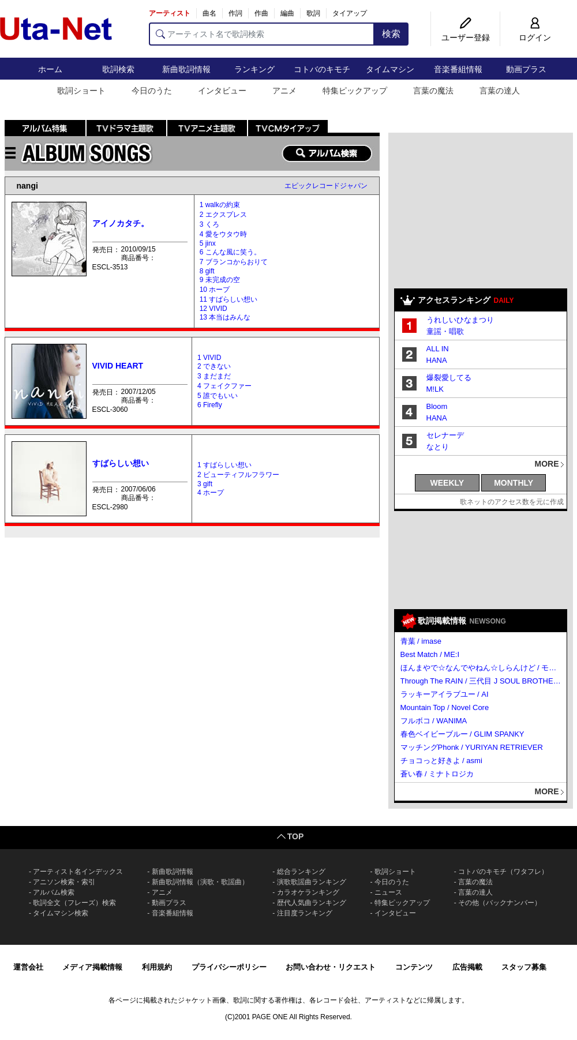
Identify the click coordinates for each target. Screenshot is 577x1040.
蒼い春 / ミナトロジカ (437, 773)
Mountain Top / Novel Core (444, 707)
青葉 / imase (421, 641)
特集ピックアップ (355, 90)
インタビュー (222, 90)
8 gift (207, 271)
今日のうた (152, 90)
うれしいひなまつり (460, 320)
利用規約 (157, 967)
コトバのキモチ (322, 69)
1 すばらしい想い (224, 465)
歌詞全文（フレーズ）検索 (74, 903)
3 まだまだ (214, 376)
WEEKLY (447, 482)
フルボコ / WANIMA (433, 720)
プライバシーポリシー (229, 967)
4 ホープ (210, 493)
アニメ (284, 90)
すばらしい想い (120, 463)
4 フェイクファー (224, 386)
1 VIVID (209, 358)
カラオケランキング (308, 892)
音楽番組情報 (458, 69)
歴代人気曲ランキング (311, 903)
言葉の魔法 (433, 90)
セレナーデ (445, 435)
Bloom (437, 406)
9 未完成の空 (220, 280)
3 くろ (209, 224)
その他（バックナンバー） (499, 903)
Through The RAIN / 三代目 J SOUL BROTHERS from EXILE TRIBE (481, 681)
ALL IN (437, 348)
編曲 (287, 13)
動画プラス (526, 69)
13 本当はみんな (225, 317)
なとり (437, 446)
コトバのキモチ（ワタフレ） (503, 872)
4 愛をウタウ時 (223, 234)
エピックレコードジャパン (326, 186)
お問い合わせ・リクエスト (331, 967)
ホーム (50, 69)
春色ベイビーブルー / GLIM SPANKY (462, 734)
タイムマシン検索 (60, 913)
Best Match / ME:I (430, 654)
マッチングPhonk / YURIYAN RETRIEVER (471, 747)
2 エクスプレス (223, 215)
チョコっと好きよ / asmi (441, 760)
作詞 (235, 13)
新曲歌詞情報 (186, 69)
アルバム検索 (53, 892)
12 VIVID (213, 309)
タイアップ (349, 13)
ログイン (535, 37)
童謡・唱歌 (445, 331)
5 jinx (208, 243)
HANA (436, 360)
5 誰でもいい (217, 396)
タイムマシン (390, 69)
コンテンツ (414, 967)
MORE (547, 463)
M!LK (435, 389)
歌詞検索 (118, 69)
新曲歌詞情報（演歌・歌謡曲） (200, 882)
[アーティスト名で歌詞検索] (261, 34)
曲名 (209, 13)
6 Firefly (209, 405)
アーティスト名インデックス (78, 872)
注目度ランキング (304, 913)
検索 (391, 34)
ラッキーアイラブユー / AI (444, 694)
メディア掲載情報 (92, 967)
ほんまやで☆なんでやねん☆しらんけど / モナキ (481, 667)
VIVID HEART (118, 365)
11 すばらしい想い (229, 299)
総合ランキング (301, 872)
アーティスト (169, 13)
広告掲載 (467, 967)
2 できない (214, 366)
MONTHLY (513, 482)
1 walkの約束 (220, 205)
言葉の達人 (499, 90)
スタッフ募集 (523, 967)
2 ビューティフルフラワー (238, 475)
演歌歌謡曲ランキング (311, 882)
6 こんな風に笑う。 (230, 252)
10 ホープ (215, 290)
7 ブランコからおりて (234, 262)
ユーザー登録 (465, 37)
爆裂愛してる (448, 377)
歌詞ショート (81, 90)
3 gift (204, 484)
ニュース (388, 892)
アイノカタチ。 (120, 223)
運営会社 (28, 967)
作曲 (261, 13)
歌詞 (313, 13)
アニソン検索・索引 (64, 882)
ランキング (254, 69)
